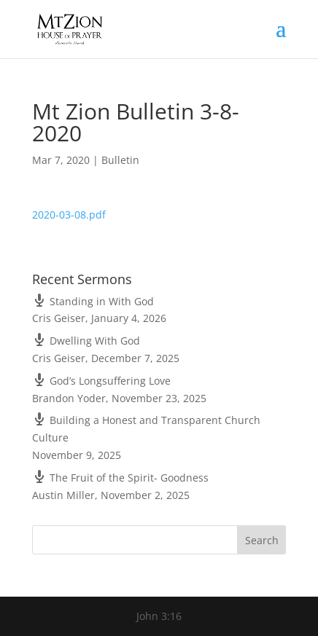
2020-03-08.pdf (69, 214)
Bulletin (120, 160)
